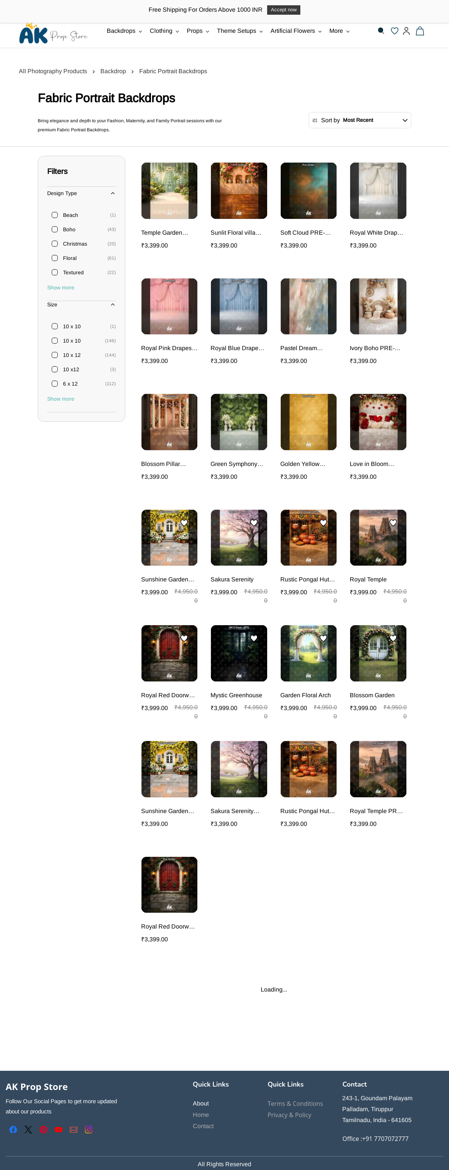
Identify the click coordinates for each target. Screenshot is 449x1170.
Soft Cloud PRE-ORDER (302, 233)
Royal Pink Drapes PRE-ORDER (166, 349)
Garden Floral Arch (305, 695)
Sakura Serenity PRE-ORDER (232, 812)
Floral (70, 258)
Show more (60, 287)
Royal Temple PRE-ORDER (376, 812)
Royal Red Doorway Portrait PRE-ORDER (168, 927)
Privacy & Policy (289, 1115)
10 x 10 (72, 326)
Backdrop (113, 71)
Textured (73, 272)
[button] (396, 30)
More (339, 31)
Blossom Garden (372, 695)
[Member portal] (406, 31)
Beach (70, 215)
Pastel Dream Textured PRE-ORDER (300, 349)
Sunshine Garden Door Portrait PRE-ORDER (166, 812)
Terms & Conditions (295, 1103)
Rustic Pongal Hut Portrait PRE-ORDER (304, 812)
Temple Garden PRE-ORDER (161, 233)
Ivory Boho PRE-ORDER (372, 349)
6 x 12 (70, 384)
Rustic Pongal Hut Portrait (304, 580)
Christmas (75, 244)
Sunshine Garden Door (164, 580)
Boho (69, 229)
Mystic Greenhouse (236, 695)
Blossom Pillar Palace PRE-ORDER (160, 465)
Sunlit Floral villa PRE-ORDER (233, 233)
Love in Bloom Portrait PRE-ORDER (369, 465)
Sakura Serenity (232, 579)
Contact (203, 1126)
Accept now (284, 9)
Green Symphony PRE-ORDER (234, 465)
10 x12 (71, 369)
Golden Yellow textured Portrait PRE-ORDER (301, 465)
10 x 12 (72, 355)
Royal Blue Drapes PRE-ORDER (236, 349)
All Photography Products (53, 71)
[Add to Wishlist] (184, 522)
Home (201, 1115)
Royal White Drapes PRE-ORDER (377, 233)
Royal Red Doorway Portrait (168, 696)
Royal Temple (368, 579)
